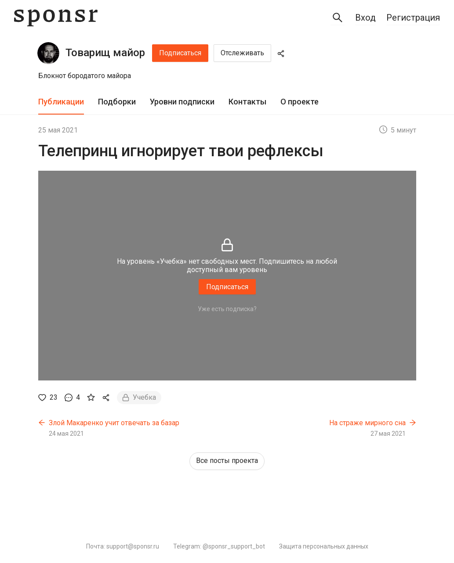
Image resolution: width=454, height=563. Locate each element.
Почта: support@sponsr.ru (122, 546)
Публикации (61, 101)
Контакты (247, 101)
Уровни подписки (182, 101)
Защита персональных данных (323, 546)
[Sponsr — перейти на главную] (56, 17)
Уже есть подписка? (227, 308)
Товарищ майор (105, 53)
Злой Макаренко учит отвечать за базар (114, 423)
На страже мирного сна (367, 423)
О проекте (299, 101)
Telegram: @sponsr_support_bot (219, 546)
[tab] (61, 102)
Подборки (117, 101)
